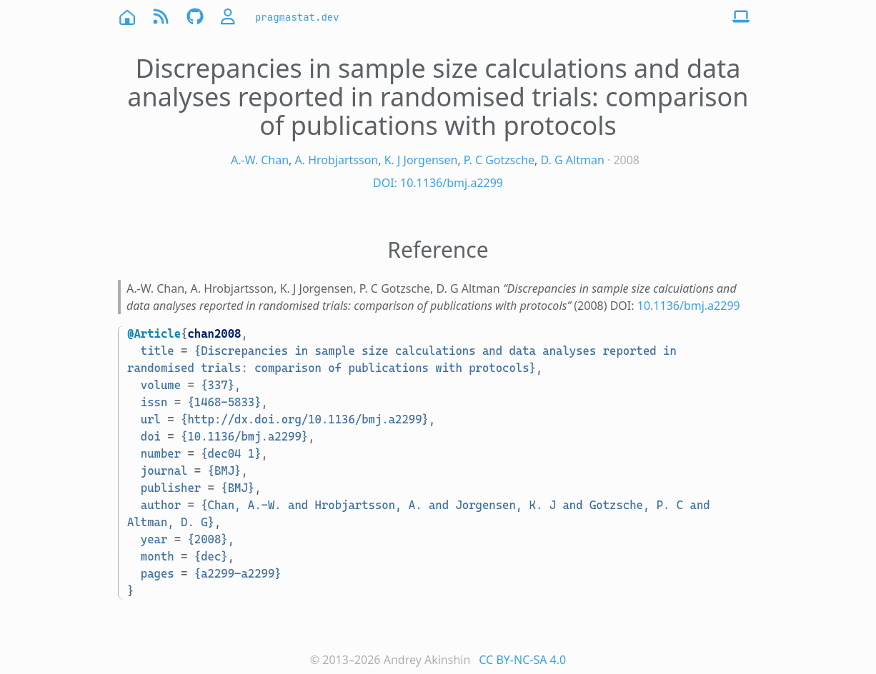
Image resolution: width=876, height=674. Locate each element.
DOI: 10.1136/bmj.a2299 (438, 183)
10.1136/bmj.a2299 (688, 305)
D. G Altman (572, 160)
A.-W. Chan (260, 160)
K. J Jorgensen (421, 160)
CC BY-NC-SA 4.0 (522, 660)
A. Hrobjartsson (337, 160)
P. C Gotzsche (499, 160)
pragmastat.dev (297, 17)
